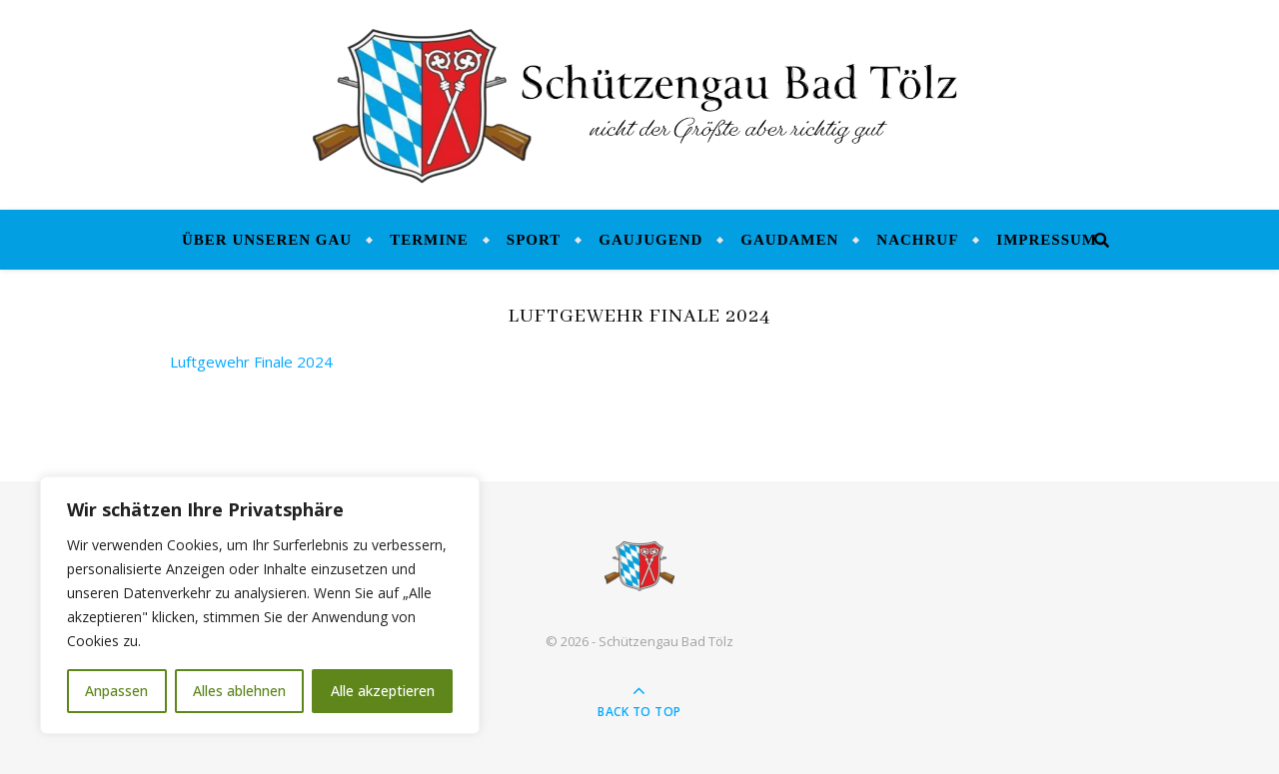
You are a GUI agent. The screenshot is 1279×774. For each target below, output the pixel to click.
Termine (429, 240)
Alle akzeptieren (383, 690)
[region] (260, 605)
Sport (534, 240)
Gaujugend (650, 240)
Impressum (1046, 240)
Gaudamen (789, 240)
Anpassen (116, 690)
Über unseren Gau (267, 240)
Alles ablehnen (239, 690)
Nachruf (917, 240)
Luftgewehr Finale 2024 (251, 362)
